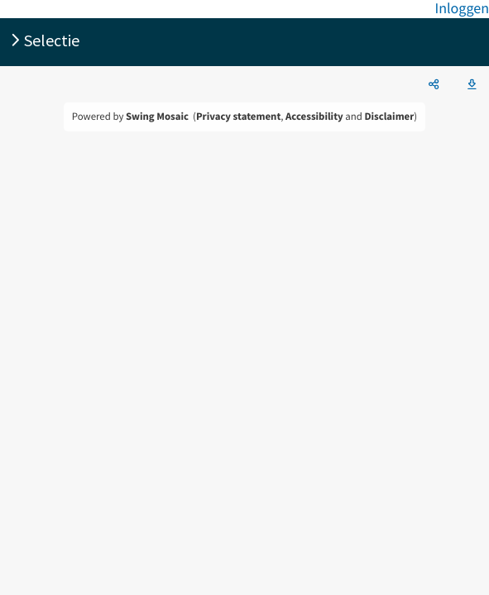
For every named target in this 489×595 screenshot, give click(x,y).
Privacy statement (238, 116)
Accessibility (314, 116)
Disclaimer (389, 116)
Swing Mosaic (157, 116)
